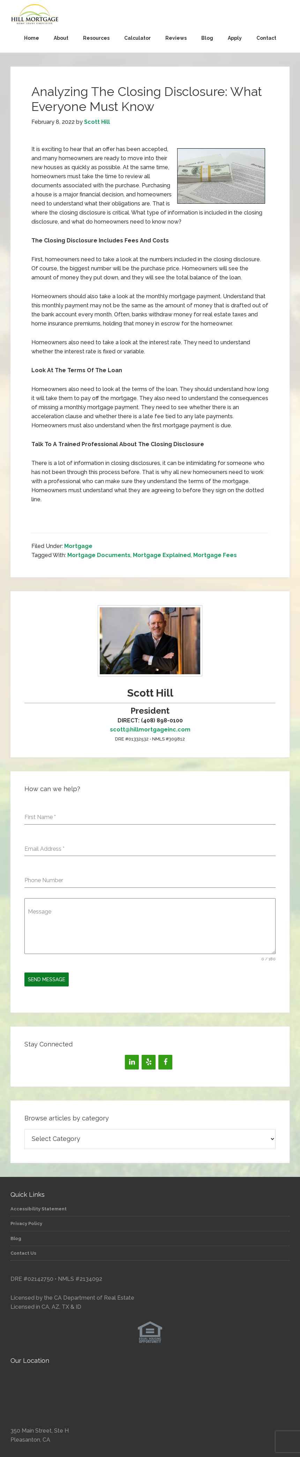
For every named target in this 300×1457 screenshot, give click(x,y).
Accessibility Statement (38, 1207)
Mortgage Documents (98, 555)
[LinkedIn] (132, 1060)
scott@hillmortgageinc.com (150, 729)
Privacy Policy (26, 1222)
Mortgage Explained (162, 555)
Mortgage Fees (215, 555)
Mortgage (78, 546)
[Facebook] (165, 1060)
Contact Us (23, 1251)
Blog (15, 1236)
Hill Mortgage (150, 14)
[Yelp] (149, 1060)
